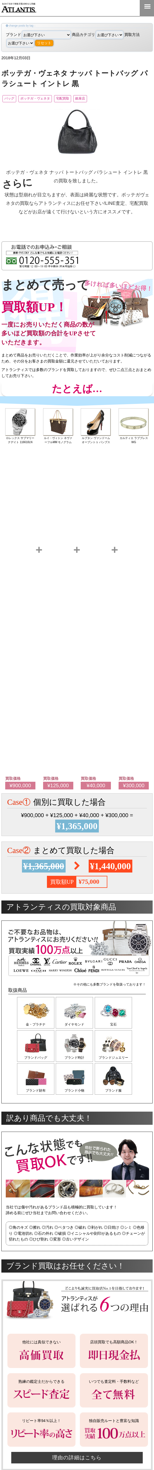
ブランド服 (116, 1094)
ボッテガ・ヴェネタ (45, 99)
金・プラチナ (36, 1025)
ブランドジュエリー (116, 1059)
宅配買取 (81, 99)
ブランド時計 (76, 1059)
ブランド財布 (36, 1094)
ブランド (38, 34)
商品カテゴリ (97, 34)
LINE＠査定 (111, 8)
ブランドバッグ (35, 1059)
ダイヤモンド (76, 1025)
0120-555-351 (129, 8)
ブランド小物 (76, 1094)
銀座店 (105, 99)
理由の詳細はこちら (77, 1462)
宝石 (116, 1025)
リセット (44, 43)
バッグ (11, 99)
